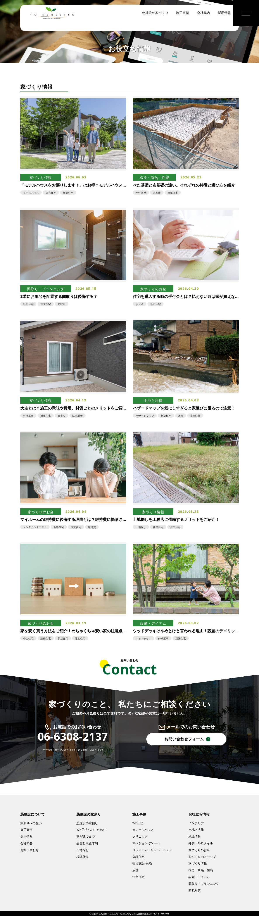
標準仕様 (82, 857)
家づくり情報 (197, 863)
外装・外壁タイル (200, 843)
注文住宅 (138, 877)
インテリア (196, 823)
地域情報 (194, 836)
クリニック (140, 836)
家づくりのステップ (202, 857)
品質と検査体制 (87, 843)
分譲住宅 (138, 857)
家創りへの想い (31, 823)
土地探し (82, 850)
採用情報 (224, 24)
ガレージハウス (143, 830)
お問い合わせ (29, 850)
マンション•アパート (146, 843)
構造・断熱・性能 (200, 870)
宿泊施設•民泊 (142, 863)
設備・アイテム (199, 877)
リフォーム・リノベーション (152, 850)
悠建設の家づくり (155, 24)
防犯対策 (194, 890)
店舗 (135, 870)
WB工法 (137, 823)
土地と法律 (196, 830)
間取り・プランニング (203, 883)
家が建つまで (85, 836)
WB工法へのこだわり (91, 830)
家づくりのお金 (199, 850)
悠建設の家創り (87, 823)
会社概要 (26, 843)
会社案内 (203, 24)
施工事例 (182, 24)
